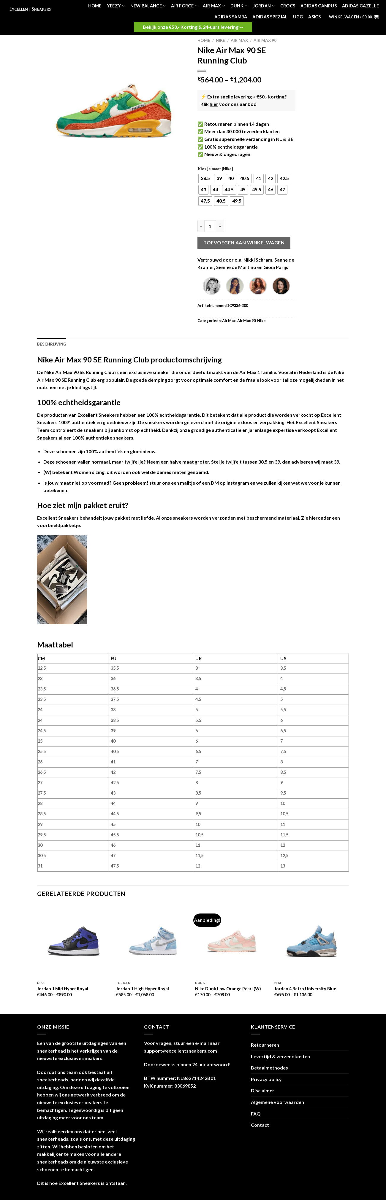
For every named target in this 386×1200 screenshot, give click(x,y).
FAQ (256, 1113)
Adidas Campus (318, 5)
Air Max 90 (265, 40)
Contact (260, 1125)
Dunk (239, 6)
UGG (298, 16)
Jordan (264, 6)
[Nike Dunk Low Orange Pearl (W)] (231, 941)
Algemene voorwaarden (277, 1102)
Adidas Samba (230, 16)
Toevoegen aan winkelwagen (243, 242)
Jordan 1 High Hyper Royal (142, 988)
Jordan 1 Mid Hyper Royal (62, 988)
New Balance (148, 6)
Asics (314, 16)
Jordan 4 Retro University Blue (305, 988)
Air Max (214, 6)
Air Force (184, 6)
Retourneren (265, 1045)
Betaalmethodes (269, 1067)
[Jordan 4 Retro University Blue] (311, 941)
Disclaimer (262, 1090)
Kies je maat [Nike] (215, 169)
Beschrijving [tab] (51, 344)
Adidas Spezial (269, 16)
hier (214, 104)
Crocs (287, 5)
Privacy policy (266, 1079)
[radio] (205, 178)
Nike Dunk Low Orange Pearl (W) (228, 988)
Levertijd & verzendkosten (280, 1056)
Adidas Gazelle (360, 5)
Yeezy (116, 6)
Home (95, 5)
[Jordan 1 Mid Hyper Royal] (73, 941)
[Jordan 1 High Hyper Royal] (152, 941)
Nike (220, 40)
